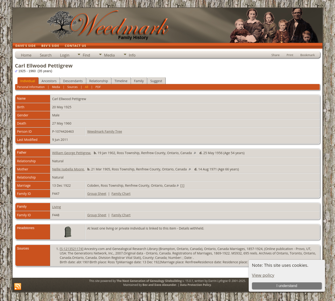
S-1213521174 (71, 249)
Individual (27, 81)
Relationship (98, 81)
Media (109, 55)
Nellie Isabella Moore (68, 169)
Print (290, 55)
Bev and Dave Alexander (159, 285)
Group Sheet (96, 193)
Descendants (73, 81)
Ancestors (49, 81)
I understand (286, 286)
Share (275, 55)
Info (132, 55)
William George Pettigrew (71, 153)
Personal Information (31, 87)
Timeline (120, 81)
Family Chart (121, 193)
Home (26, 55)
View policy (263, 275)
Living (56, 207)
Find (86, 55)
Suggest (156, 81)
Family (139, 81)
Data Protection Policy (195, 285)
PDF (98, 87)
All (86, 87)
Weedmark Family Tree (104, 131)
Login (65, 55)
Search (46, 55)
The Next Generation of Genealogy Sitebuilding (149, 281)
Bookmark (307, 55)
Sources (72, 87)
